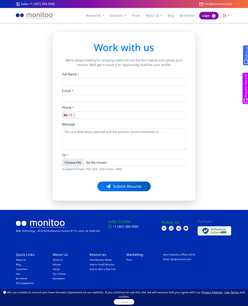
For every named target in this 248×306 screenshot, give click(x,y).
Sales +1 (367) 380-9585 (38, 4)
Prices (136, 15)
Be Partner (187, 15)
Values (56, 269)
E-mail (67, 91)
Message (68, 124)
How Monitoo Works (101, 260)
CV (65, 155)
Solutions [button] (117, 15)
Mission (57, 264)
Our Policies (59, 274)
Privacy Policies (212, 292)
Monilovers (59, 278)
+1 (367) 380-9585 (126, 226)
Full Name (70, 74)
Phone (68, 107)
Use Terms (231, 292)
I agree (124, 302)
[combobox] (69, 115)
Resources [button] (94, 15)
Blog (171, 15)
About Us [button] (153, 15)
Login (208, 16)
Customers (22, 269)
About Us (21, 260)
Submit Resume (124, 186)
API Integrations (25, 283)
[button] (226, 15)
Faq (18, 274)
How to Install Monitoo (102, 264)
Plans (129, 260)
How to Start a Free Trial (103, 269)
